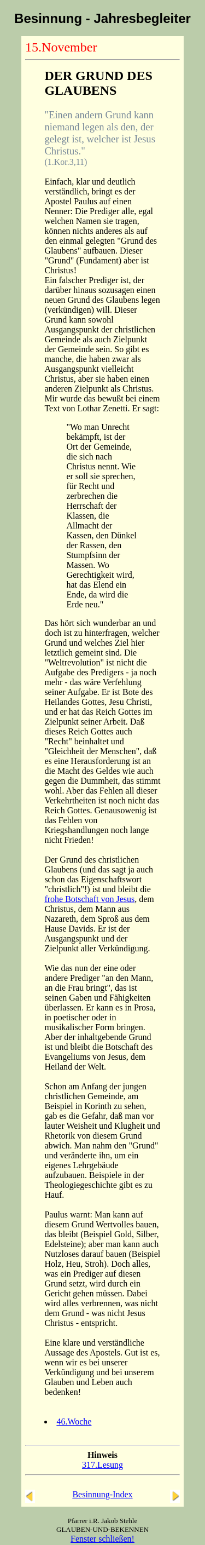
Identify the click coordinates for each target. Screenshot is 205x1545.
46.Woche (73, 1421)
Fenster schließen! (102, 1538)
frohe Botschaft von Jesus (89, 899)
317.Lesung (102, 1464)
